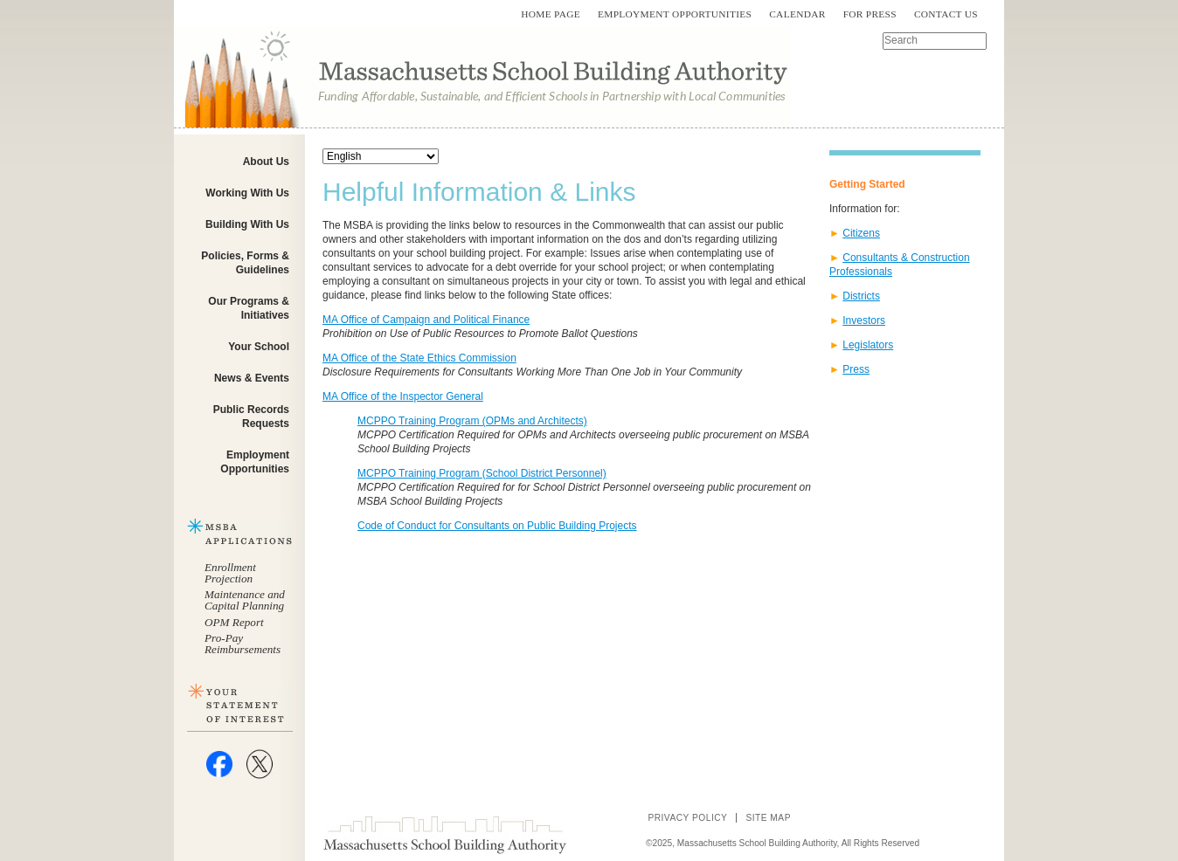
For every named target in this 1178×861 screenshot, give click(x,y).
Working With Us (247, 193)
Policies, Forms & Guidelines (245, 263)
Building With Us (247, 224)
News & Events (251, 378)
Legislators (867, 345)
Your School (258, 347)
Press (856, 369)
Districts (861, 296)
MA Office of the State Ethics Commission (419, 358)
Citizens (861, 233)
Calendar (797, 14)
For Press (870, 14)
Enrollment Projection (230, 572)
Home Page (550, 14)
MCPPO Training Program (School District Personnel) (481, 473)
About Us (266, 161)
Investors (863, 320)
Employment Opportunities (675, 14)
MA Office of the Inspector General (402, 396)
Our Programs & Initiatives (248, 308)
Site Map (768, 818)
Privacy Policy (687, 818)
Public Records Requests (251, 416)
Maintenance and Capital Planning (244, 600)
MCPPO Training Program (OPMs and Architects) (472, 421)
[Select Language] (380, 156)
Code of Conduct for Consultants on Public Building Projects (497, 526)
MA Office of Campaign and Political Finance (426, 319)
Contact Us (946, 14)
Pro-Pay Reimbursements (242, 643)
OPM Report (234, 622)
